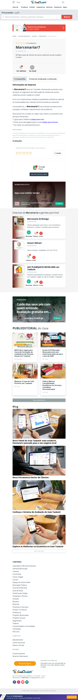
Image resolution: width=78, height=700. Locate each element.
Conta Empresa (19, 653)
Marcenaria (42, 36)
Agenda (66, 7)
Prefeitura (17, 612)
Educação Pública (20, 585)
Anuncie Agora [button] (25, 663)
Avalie (57, 153)
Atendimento (18, 640)
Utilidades (17, 629)
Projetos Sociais (19, 618)
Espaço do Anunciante (21, 582)
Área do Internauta (20, 656)
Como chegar (18, 577)
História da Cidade (20, 593)
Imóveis (16, 599)
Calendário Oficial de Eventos (24, 566)
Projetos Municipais (21, 615)
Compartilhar (20, 79)
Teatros (16, 623)
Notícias (49, 7)
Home (14, 36)
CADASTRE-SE (71, 697)
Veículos (16, 631)
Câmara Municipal (20, 568)
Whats (59, 203)
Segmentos (40, 7)
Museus (16, 601)
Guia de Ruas (18, 590)
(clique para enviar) (50, 122)
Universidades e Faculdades (24, 626)
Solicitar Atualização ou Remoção (43, 79)
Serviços (34, 36)
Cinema (16, 571)
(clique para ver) (37, 119)
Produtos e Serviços (20, 607)
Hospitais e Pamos (20, 596)
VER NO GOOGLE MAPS (39, 174)
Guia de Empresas (24, 36)
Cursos (15, 579)
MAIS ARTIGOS (39, 551)
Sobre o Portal (18, 645)
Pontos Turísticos (20, 609)
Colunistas (58, 7)
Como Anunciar (19, 642)
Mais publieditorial (39, 400)
